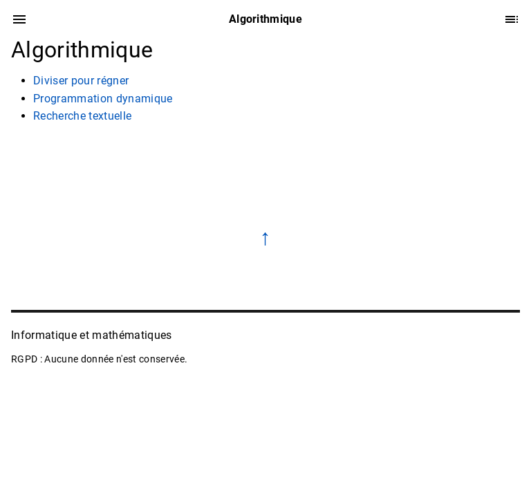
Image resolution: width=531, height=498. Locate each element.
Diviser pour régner (81, 80)
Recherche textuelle (82, 115)
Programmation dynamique (103, 98)
